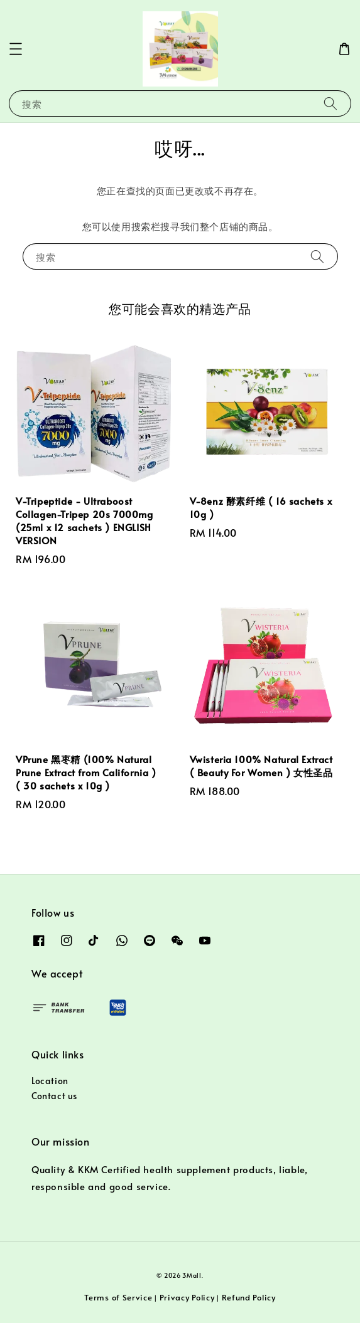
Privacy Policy (187, 1297)
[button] (16, 49)
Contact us (54, 1096)
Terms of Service (118, 1297)
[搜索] (330, 103)
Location (49, 1081)
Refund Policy (249, 1297)
